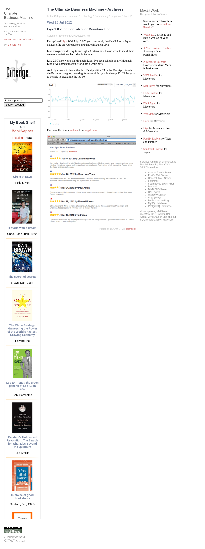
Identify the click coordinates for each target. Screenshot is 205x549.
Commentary (102, 16)
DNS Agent (149, 103)
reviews (73, 130)
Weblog (8, 39)
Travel (127, 16)
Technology (86, 16)
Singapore (116, 16)
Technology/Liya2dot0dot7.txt (74, 35)
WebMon (148, 113)
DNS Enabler (150, 93)
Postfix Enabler (152, 138)
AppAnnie (90, 130)
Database (73, 16)
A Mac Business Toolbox (157, 48)
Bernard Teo (14, 44)
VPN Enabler (150, 75)
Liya (64, 41)
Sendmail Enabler (153, 149)
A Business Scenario (154, 61)
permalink (131, 229)
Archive (18, 39)
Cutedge (28, 39)
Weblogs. (148, 34)
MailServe (149, 85)
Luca (146, 121)
